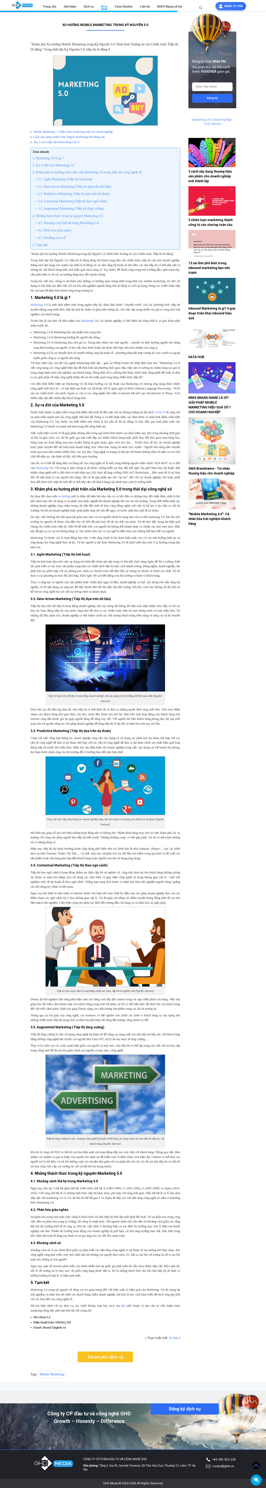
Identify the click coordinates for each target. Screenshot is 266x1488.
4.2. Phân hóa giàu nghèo (54, 230)
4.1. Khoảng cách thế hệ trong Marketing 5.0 (68, 223)
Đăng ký (212, 98)
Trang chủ (49, 6)
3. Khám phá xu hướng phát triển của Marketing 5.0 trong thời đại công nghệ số (87, 172)
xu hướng (64, 496)
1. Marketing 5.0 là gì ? (48, 158)
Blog (103, 6)
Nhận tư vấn (230, 6)
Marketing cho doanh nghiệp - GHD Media (212, 122)
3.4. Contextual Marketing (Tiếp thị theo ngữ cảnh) (72, 201)
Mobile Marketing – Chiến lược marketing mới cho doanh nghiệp (73, 131)
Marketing (36, 304)
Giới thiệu (69, 6)
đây (123, 1305)
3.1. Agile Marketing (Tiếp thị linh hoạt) (65, 179)
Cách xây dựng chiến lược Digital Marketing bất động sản (69, 136)
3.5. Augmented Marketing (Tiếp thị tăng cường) (71, 208)
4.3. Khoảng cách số (52, 238)
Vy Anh (173, 1338)
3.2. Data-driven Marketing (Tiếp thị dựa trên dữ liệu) (74, 186)
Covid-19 (159, 412)
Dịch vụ (88, 6)
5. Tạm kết (40, 245)
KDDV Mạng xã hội (169, 6)
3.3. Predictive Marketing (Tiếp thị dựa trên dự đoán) (74, 194)
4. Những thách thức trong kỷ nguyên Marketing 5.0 (68, 216)
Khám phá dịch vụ (105, 1357)
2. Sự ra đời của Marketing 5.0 (53, 165)
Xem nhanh (41, 152)
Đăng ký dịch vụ (185, 1409)
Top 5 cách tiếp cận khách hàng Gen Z (56, 142)
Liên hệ (144, 6)
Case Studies (123, 6)
